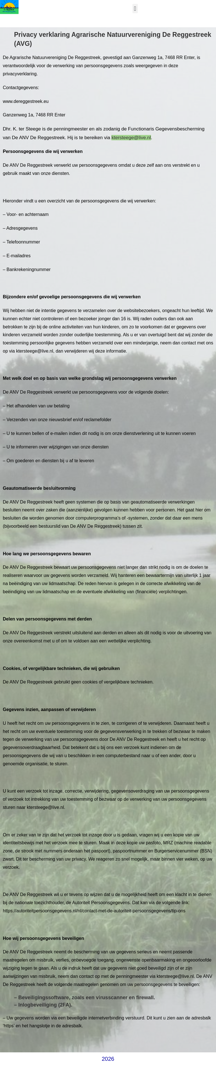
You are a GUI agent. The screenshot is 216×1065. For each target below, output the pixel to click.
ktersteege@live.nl (131, 137)
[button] (135, 8)
